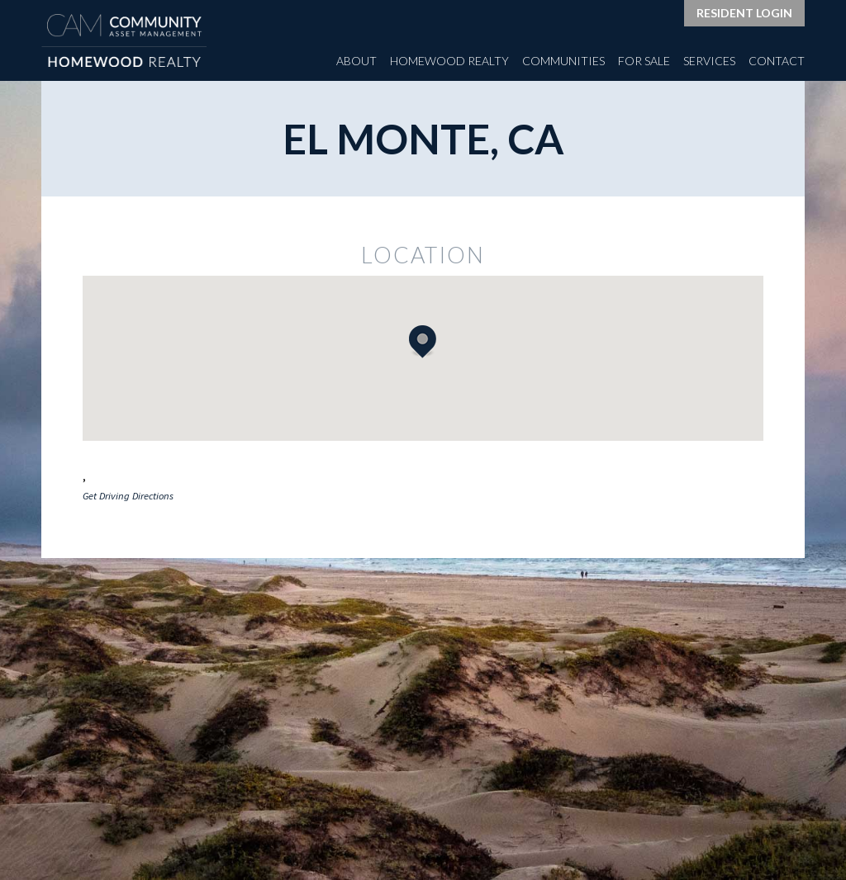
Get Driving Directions (128, 496)
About (356, 61)
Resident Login (744, 13)
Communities (563, 61)
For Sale (644, 61)
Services (709, 61)
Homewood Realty (449, 61)
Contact (777, 61)
